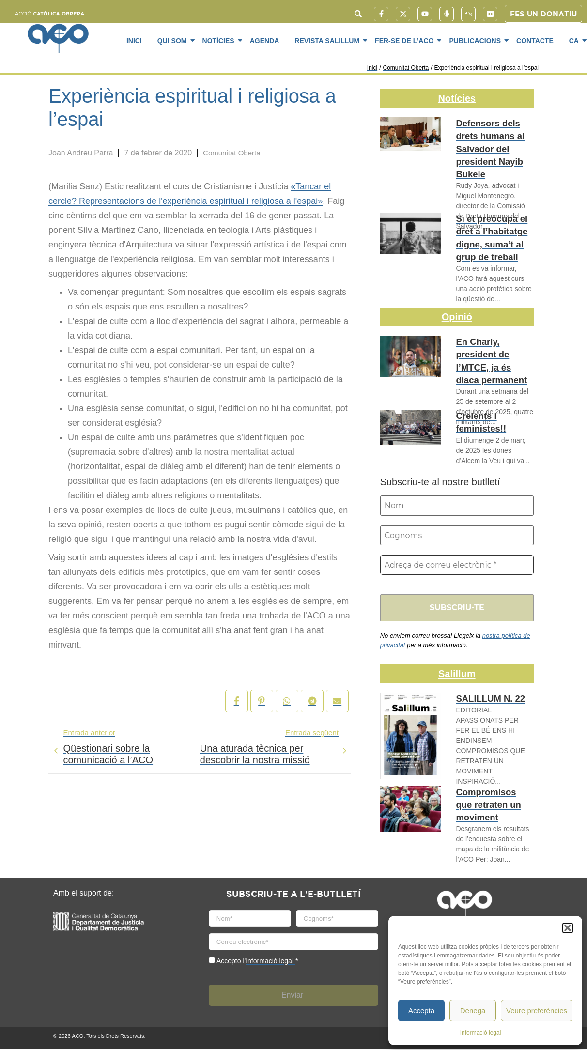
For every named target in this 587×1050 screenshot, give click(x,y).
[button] (567, 928)
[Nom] (457, 505)
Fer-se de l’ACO (406, 40)
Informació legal (480, 1032)
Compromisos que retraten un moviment (490, 803)
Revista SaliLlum (328, 40)
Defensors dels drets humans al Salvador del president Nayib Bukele (494, 139)
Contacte (535, 41)
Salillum (457, 674)
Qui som (173, 40)
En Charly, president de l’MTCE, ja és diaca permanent (493, 352)
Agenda (264, 41)
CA (575, 40)
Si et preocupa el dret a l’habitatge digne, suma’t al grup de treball (487, 235)
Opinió (457, 316)
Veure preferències (536, 1010)
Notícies (220, 40)
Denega (473, 1010)
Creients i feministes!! (477, 421)
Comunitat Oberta (406, 67)
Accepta (421, 1010)
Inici (134, 41)
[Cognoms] (457, 535)
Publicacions (476, 40)
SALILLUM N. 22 (486, 700)
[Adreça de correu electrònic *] (457, 566)
